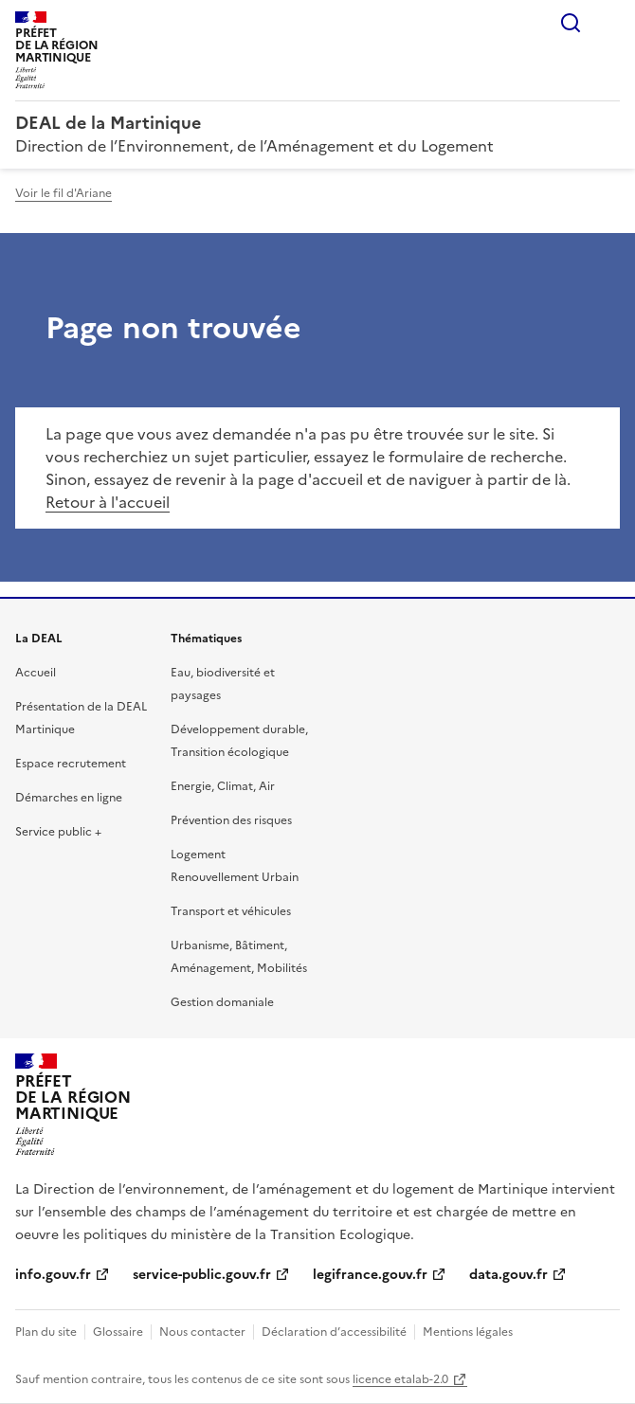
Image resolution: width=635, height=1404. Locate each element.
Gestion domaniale (222, 1002)
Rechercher (571, 23)
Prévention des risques (231, 820)
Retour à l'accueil (107, 502)
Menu (608, 23)
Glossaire (118, 1332)
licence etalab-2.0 (400, 1379)
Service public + (58, 831)
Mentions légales (468, 1332)
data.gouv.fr (508, 1275)
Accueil (35, 672)
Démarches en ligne (68, 797)
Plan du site (46, 1332)
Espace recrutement (70, 763)
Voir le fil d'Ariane (63, 193)
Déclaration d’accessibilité (334, 1332)
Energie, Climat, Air (223, 786)
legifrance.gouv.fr (370, 1275)
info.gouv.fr (53, 1275)
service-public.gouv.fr (202, 1275)
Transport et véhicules (231, 911)
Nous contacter (202, 1332)
